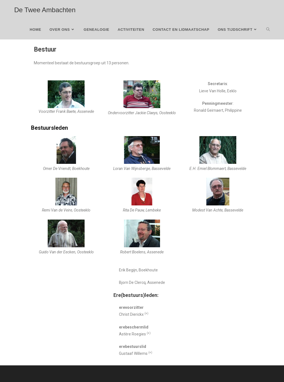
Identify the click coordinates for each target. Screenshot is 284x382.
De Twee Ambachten (44, 10)
